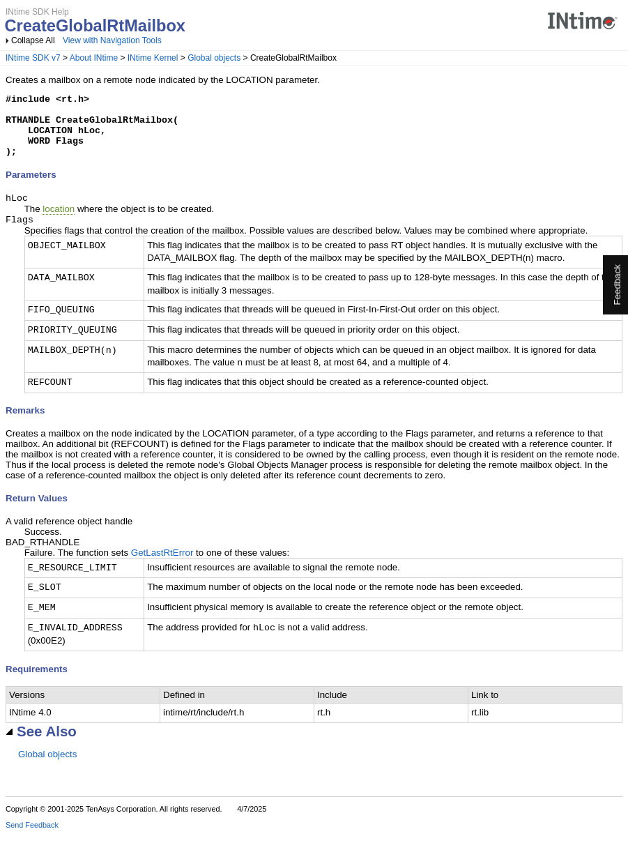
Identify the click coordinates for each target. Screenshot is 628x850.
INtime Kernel (153, 58)
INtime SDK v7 (33, 58)
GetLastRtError (162, 568)
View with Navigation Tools (112, 40)
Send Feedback (32, 840)
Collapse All (33, 40)
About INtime (94, 58)
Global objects (213, 58)
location (59, 223)
